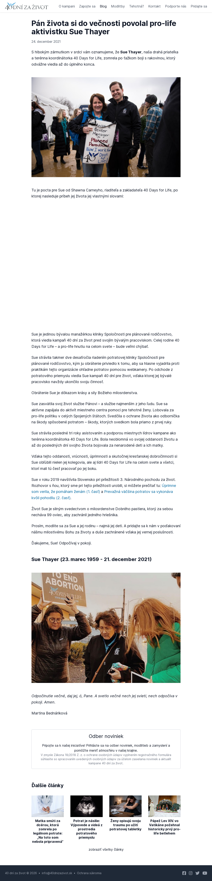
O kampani (67, 6)
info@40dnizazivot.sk (57, 873)
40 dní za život (15, 873)
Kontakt (154, 6)
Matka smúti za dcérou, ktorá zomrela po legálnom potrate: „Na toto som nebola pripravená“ (47, 831)
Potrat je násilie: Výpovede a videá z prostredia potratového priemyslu (86, 829)
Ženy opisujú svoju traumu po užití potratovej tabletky (125, 825)
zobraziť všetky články (106, 849)
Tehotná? (136, 6)
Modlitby (118, 6)
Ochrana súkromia (89, 873)
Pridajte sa (199, 6)
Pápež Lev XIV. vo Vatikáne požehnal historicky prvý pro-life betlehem (164, 827)
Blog (103, 6)
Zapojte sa (87, 6)
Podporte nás (175, 6)
